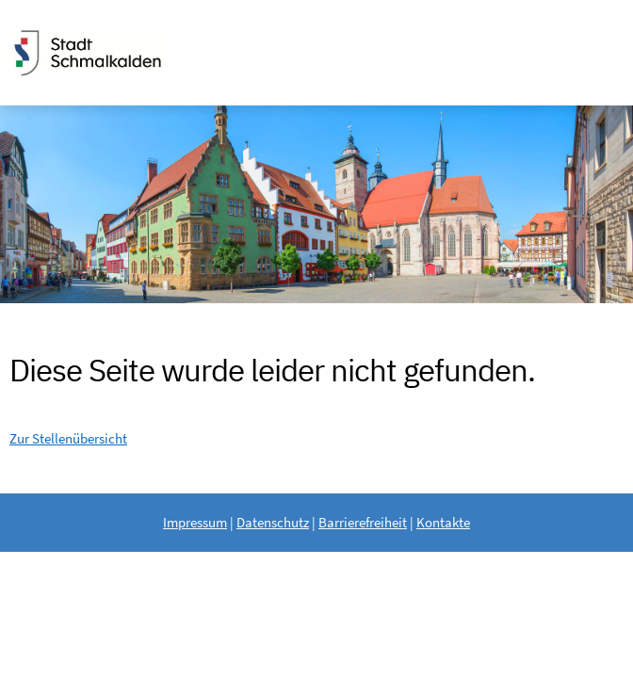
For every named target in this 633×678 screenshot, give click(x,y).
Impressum (195, 522)
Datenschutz (272, 522)
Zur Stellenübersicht (68, 438)
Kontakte (443, 522)
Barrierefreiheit (362, 522)
